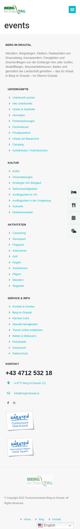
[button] (72, 9)
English (46, 525)
